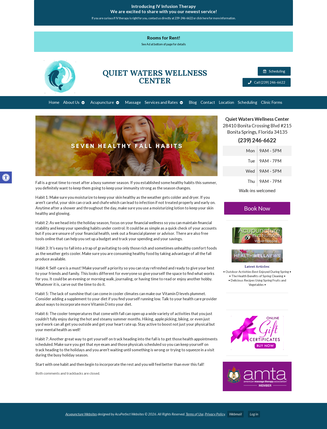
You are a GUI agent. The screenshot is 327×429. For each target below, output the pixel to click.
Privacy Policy (215, 414)
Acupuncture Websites (81, 414)
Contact (208, 102)
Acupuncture (102, 102)
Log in (254, 414)
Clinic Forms (271, 102)
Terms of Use (194, 414)
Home (54, 102)
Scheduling (247, 102)
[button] (6, 177)
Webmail (235, 414)
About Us (71, 102)
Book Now (257, 208)
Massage (133, 102)
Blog (193, 102)
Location (226, 102)
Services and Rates (161, 102)
